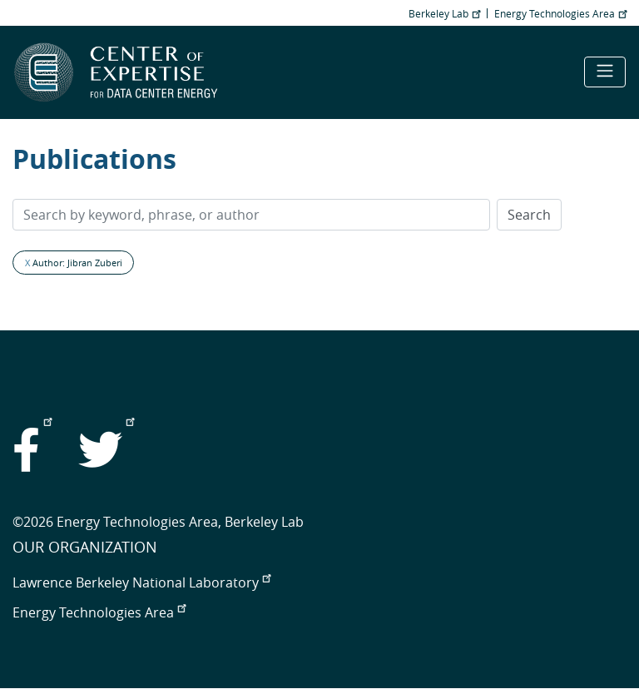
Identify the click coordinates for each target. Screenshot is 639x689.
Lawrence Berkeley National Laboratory (141, 582)
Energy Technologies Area (560, 13)
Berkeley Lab (444, 13)
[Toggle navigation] (605, 72)
